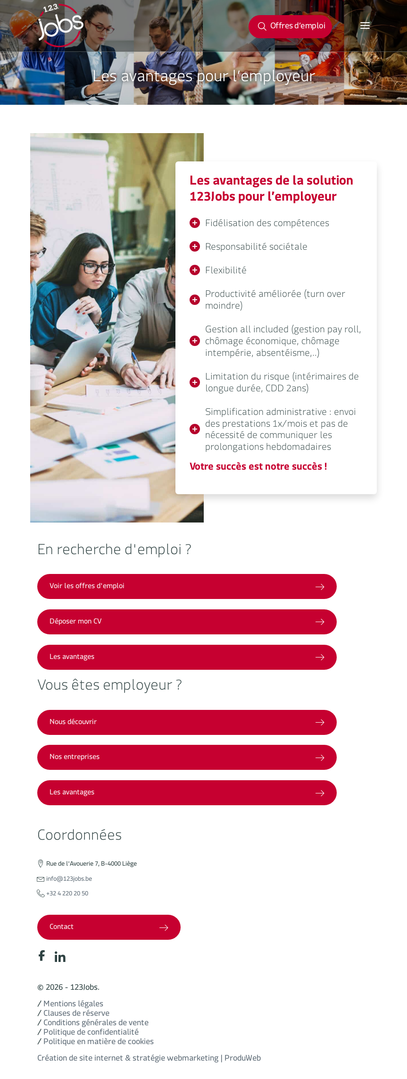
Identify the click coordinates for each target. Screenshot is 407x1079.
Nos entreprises (187, 758)
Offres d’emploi (291, 27)
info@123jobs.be (69, 880)
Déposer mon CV (187, 622)
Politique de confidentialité (91, 1034)
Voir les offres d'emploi (187, 587)
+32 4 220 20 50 (67, 895)
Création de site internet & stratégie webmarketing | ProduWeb (149, 1060)
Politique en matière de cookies (98, 1043)
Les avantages (187, 658)
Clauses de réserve (76, 1015)
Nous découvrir (187, 723)
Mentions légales (73, 1005)
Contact (109, 928)
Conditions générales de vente (96, 1024)
